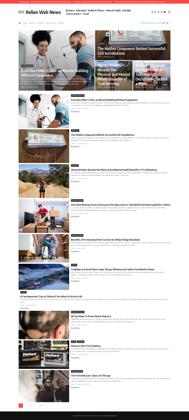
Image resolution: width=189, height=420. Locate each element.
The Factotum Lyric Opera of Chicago (90, 375)
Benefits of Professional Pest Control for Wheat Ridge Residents (105, 239)
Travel (85, 13)
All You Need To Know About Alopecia (91, 316)
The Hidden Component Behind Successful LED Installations (131, 50)
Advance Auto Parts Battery (86, 345)
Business (70, 10)
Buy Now (61, 23)
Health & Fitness (96, 10)
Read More (75, 112)
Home (25, 23)
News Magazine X (111, 416)
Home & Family (113, 10)
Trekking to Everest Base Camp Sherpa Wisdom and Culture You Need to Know (112, 269)
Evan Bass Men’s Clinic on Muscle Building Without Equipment (54, 73)
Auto (73, 342)
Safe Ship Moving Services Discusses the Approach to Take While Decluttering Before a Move (151, 72)
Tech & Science (73, 13)
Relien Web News (43, 12)
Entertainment (77, 371)
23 (41, 406)
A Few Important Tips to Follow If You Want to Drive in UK (51, 296)
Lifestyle (126, 10)
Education (81, 10)
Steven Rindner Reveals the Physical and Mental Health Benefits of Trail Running (114, 74)
